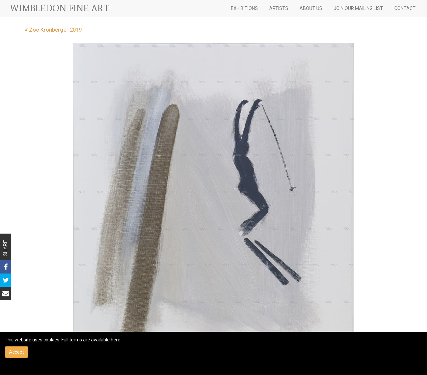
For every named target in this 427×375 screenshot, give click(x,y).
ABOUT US (311, 8)
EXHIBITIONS (244, 8)
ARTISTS (278, 8)
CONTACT (405, 8)
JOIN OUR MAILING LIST (358, 8)
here (115, 339)
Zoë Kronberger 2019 (53, 29)
